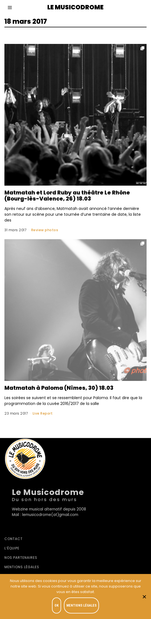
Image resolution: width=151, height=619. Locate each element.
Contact (13, 538)
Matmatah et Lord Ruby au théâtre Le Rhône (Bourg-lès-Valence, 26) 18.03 (67, 196)
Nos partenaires (20, 557)
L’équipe (11, 548)
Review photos (44, 230)
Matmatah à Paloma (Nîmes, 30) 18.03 (58, 388)
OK (56, 605)
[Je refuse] (144, 596)
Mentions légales (21, 567)
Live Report (43, 413)
